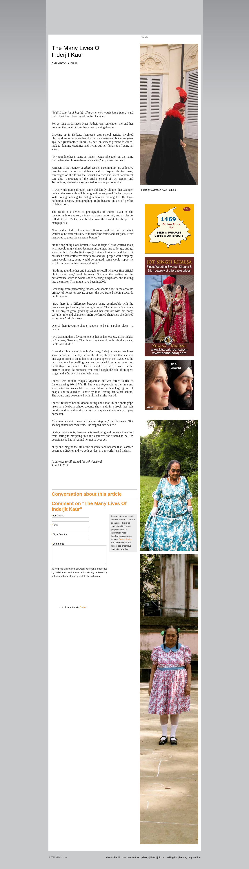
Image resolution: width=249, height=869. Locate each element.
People (83, 607)
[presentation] (80, 585)
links (152, 857)
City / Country (59, 534)
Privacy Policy (125, 539)
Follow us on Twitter (188, 37)
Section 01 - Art (50, 20)
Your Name (58, 515)
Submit (57, 597)
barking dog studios (189, 857)
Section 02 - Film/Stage (59, 20)
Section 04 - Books (79, 20)
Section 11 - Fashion (142, 20)
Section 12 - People (152, 20)
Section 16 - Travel (194, 20)
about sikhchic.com (116, 857)
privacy (145, 857)
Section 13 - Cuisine (161, 20)
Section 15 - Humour (186, 20)
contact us (133, 857)
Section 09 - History (124, 20)
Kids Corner (120, 37)
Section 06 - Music (101, 20)
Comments (58, 543)
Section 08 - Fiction (116, 20)
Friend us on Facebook (183, 37)
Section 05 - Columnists (90, 20)
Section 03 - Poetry (70, 20)
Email (55, 525)
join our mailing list (167, 857)
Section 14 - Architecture (173, 20)
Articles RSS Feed (194, 37)
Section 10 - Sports (133, 20)
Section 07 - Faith (108, 20)
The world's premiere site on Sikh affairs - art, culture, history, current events (74, 9)
